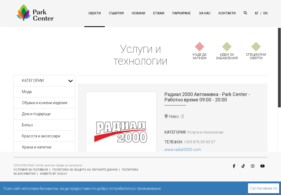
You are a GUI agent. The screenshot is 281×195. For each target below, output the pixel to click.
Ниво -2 (174, 116)
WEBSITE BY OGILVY (53, 174)
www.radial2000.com (183, 149)
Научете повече (176, 188)
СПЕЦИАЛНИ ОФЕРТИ (256, 56)
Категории (47, 80)
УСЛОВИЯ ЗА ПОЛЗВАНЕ (31, 169)
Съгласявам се (263, 188)
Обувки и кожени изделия (44, 103)
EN (265, 13)
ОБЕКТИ (94, 13)
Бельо (27, 125)
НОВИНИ (138, 13)
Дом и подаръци (36, 114)
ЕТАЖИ (158, 13)
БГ (257, 13)
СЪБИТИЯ (116, 13)
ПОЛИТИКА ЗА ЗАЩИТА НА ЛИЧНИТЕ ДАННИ (85, 169)
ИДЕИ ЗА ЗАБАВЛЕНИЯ (227, 56)
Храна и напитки (36, 147)
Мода (27, 92)
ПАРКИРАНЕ (181, 13)
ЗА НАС (204, 13)
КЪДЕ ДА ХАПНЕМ (200, 56)
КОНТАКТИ (227, 13)
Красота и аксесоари (41, 136)
